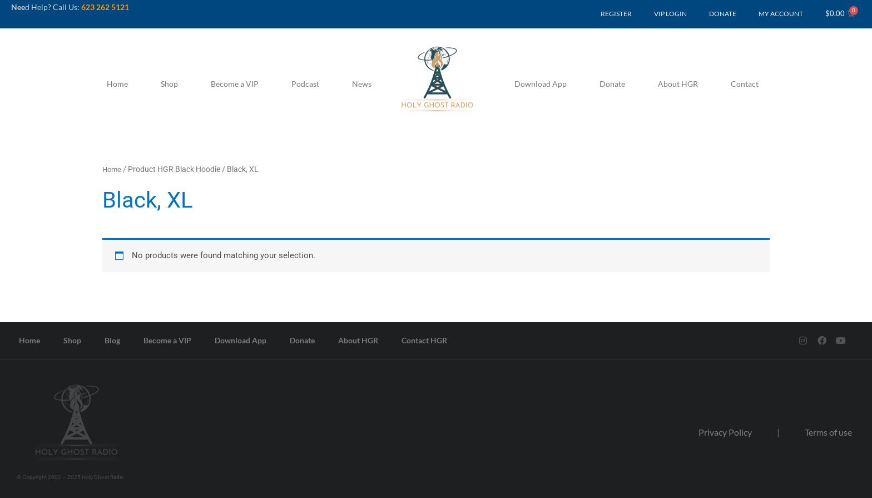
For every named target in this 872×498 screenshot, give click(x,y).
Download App (540, 83)
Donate (612, 83)
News (361, 83)
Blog (112, 339)
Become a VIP (235, 83)
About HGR (678, 83)
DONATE (722, 13)
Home (117, 83)
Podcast (305, 83)
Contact (745, 83)
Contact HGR (424, 339)
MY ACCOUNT (781, 13)
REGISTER (616, 13)
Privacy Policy (725, 432)
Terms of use (828, 432)
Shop (169, 83)
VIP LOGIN (670, 13)
